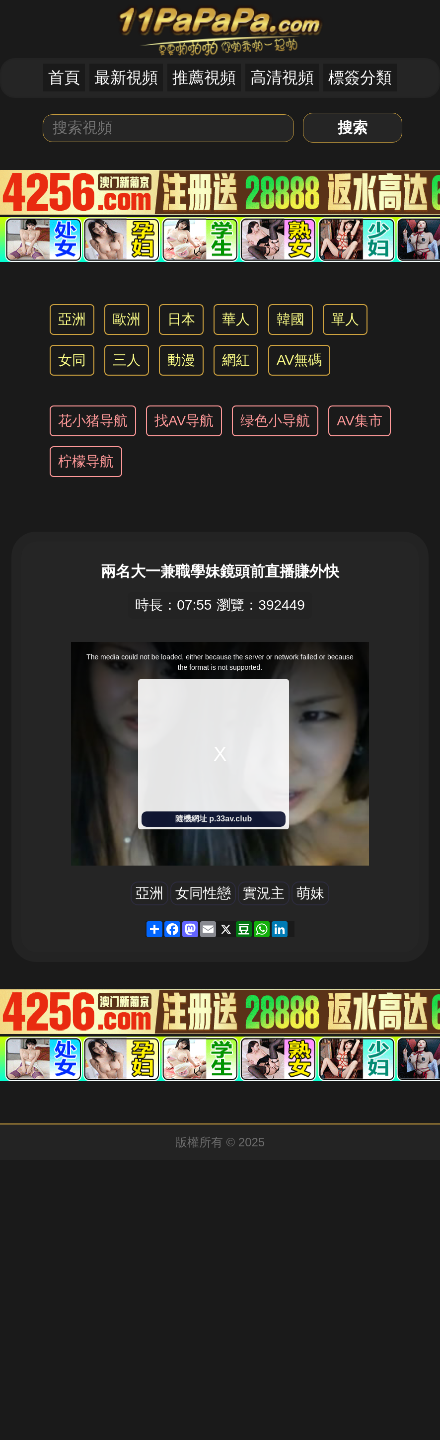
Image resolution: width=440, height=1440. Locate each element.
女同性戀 (203, 893)
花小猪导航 (93, 420)
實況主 (264, 893)
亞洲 (72, 319)
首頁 (64, 77)
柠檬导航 (86, 461)
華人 (236, 319)
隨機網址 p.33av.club (213, 818)
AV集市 (359, 420)
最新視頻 (126, 77)
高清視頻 (282, 77)
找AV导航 (184, 420)
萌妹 (310, 893)
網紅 (236, 360)
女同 (72, 360)
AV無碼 (299, 360)
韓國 (290, 319)
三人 (127, 360)
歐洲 (127, 319)
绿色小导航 (275, 420)
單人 (345, 319)
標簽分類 (360, 77)
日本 (181, 319)
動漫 (181, 360)
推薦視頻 (204, 77)
